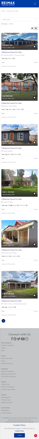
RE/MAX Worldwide (7, 345)
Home (3, 11)
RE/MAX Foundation (7, 371)
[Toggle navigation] (35, 4)
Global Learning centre (8, 374)
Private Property (6, 413)
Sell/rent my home (7, 363)
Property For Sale (12, 11)
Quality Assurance (6, 402)
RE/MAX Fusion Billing (8, 389)
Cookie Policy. (19, 431)
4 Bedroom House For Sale (11, 310)
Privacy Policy (19, 420)
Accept (19, 435)
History (3, 348)
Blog (2, 350)
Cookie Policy (27, 420)
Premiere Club (5, 400)
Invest (3, 361)
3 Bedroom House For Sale (11, 52)
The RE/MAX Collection (8, 376)
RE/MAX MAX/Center (8, 387)
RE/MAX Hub (5, 384)
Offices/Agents (5, 397)
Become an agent (6, 358)
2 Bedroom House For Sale (11, 157)
